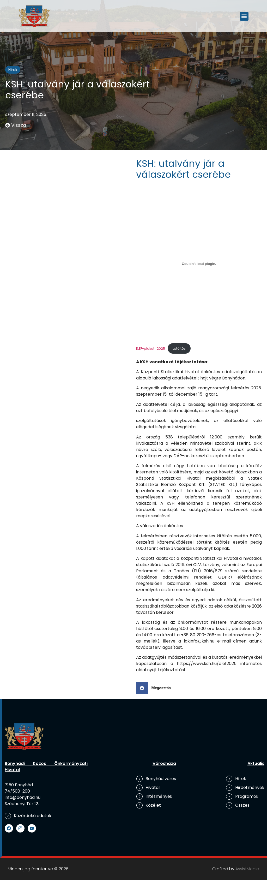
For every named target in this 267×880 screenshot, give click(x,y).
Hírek (12, 69)
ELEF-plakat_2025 (150, 348)
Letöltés (179, 348)
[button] (244, 16)
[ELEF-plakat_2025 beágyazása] (199, 263)
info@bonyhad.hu (22, 797)
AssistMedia (247, 869)
